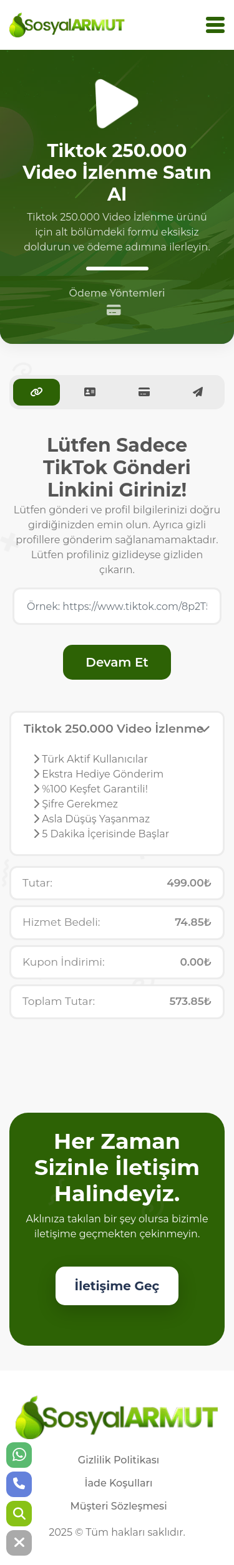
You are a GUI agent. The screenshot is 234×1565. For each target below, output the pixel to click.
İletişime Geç (117, 1285)
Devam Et (116, 662)
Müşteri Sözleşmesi (118, 1506)
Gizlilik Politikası (118, 1460)
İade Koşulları (118, 1483)
